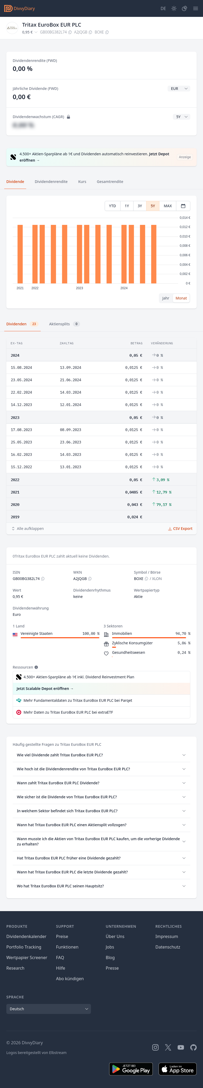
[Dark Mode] (174, 8)
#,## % (23, 124)
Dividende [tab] (15, 181)
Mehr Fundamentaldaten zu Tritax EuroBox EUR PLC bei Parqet (78, 700)
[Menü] (195, 8)
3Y (140, 205)
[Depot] (184, 8)
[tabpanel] (101, 252)
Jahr (165, 298)
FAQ (60, 957)
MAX (168, 205)
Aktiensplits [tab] (64, 324)
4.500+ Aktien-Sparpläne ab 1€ (79, 677)
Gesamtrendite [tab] (110, 181)
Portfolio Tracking (23, 947)
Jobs (110, 947)
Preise (62, 936)
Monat (181, 298)
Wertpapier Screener (26, 957)
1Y (127, 205)
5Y (153, 205)
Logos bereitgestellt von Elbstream (36, 1052)
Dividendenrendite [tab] (51, 181)
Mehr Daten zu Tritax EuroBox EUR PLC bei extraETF (68, 712)
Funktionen (67, 947)
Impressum (166, 936)
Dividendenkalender (26, 936)
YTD (112, 205)
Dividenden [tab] (22, 324)
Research (15, 968)
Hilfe (60, 968)
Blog (110, 957)
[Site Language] (163, 8)
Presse (112, 968)
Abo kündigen (70, 978)
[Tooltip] (35, 667)
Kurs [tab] (82, 181)
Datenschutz (167, 947)
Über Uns (115, 936)
